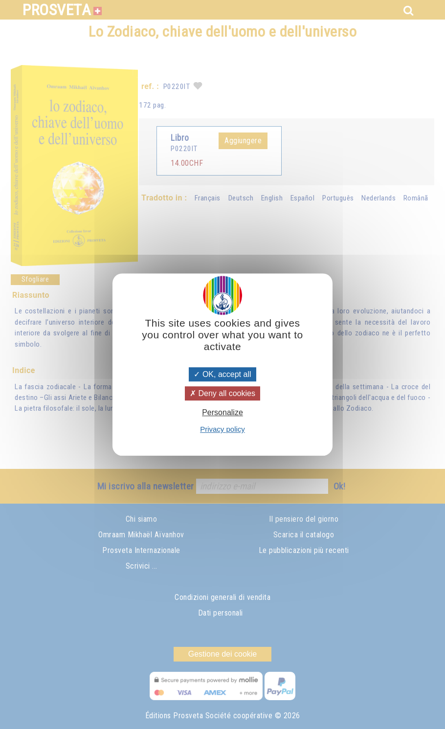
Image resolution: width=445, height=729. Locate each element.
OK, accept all (222, 374)
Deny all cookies (222, 393)
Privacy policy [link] (222, 429)
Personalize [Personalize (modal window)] (222, 412)
